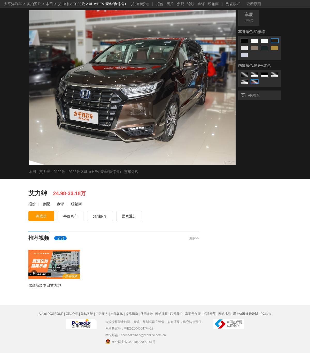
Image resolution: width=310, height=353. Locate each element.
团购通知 (129, 216)
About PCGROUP (51, 314)
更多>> (194, 238)
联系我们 (176, 314)
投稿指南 (132, 314)
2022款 (59, 172)
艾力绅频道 (140, 4)
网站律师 (161, 314)
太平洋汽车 (13, 4)
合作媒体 (117, 314)
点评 (201, 4)
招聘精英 (209, 314)
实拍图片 (34, 4)
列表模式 (233, 4)
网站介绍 (72, 314)
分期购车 (100, 216)
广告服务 (102, 314)
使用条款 (147, 314)
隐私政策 (87, 314)
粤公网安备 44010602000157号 (130, 341)
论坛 (191, 4)
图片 (170, 4)
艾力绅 (63, 4)
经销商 (213, 4)
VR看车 (250, 95)
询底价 (41, 216)
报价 (160, 4)
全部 (60, 238)
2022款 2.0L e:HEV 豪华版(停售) (99, 4)
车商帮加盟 (193, 314)
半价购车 (70, 216)
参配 (180, 4)
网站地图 (224, 314)
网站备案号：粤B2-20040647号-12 (129, 328)
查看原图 (253, 4)
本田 (49, 4)
